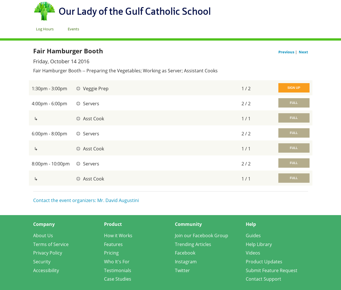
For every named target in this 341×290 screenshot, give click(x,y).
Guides (253, 235)
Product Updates (264, 262)
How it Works (118, 235)
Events (73, 28)
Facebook (185, 253)
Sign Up (293, 87)
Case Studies (117, 279)
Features (113, 244)
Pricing (111, 253)
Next (303, 51)
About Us (43, 235)
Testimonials (117, 270)
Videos (253, 253)
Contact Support (263, 279)
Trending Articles (193, 244)
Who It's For (117, 262)
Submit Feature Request (271, 270)
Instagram (186, 262)
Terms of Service (51, 244)
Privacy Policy (47, 253)
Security (41, 262)
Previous (286, 51)
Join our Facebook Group (201, 235)
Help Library (259, 244)
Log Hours (45, 28)
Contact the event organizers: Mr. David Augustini (86, 200)
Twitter (182, 270)
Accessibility (46, 270)
